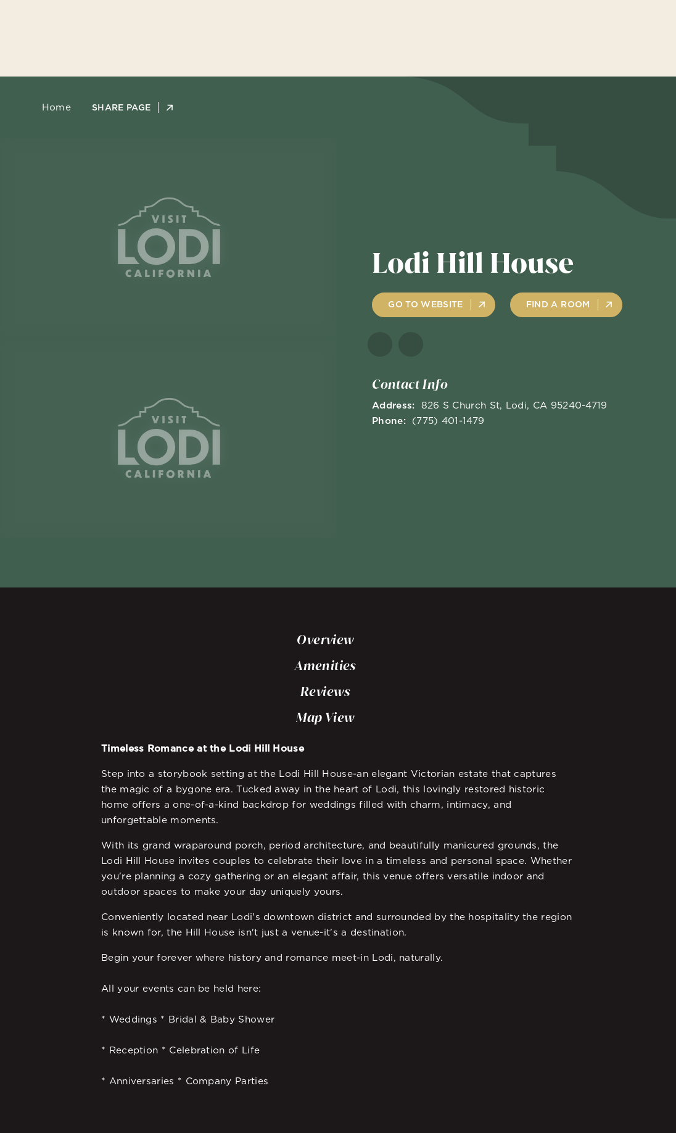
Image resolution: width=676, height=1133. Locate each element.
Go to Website (425, 304)
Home (53, 107)
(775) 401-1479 (448, 420)
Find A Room (558, 304)
